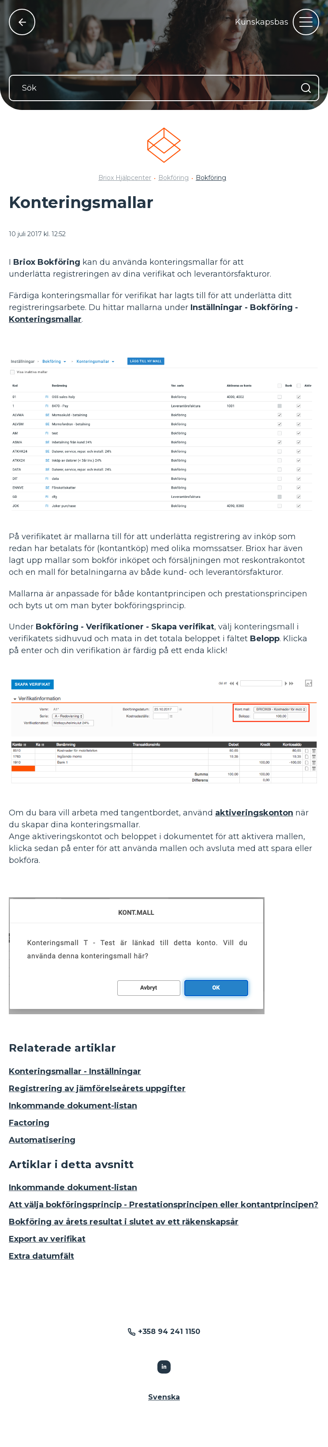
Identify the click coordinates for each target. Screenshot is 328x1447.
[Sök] (164, 88)
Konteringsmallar (45, 319)
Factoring (29, 1123)
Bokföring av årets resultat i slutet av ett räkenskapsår (124, 1222)
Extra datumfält (41, 1256)
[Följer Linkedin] (164, 1367)
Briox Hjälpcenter (124, 178)
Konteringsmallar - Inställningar (75, 1071)
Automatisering (42, 1140)
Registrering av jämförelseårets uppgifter (97, 1088)
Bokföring (173, 178)
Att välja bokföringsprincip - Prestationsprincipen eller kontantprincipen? (163, 1204)
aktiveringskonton (254, 813)
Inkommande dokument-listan (73, 1106)
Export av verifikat (47, 1239)
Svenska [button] (164, 1397)
